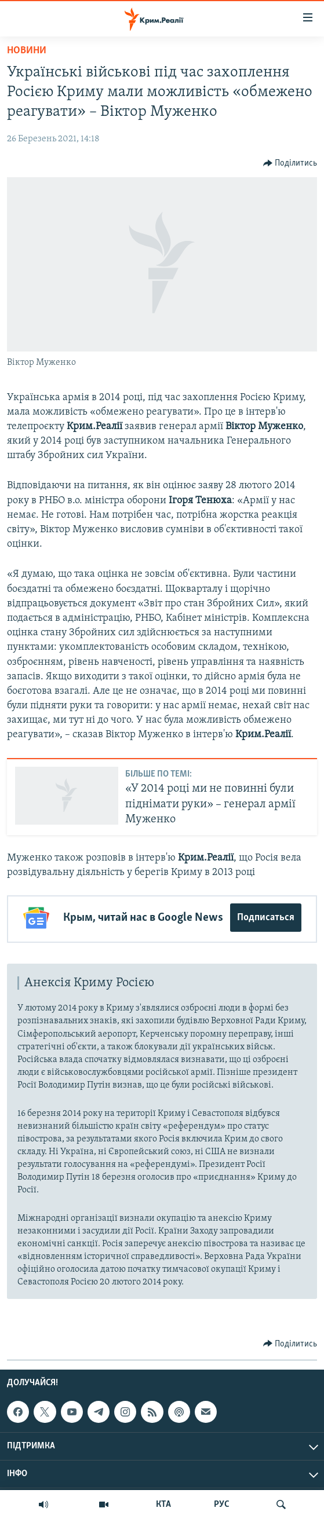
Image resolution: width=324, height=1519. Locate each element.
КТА (163, 1504)
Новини (26, 50)
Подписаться (265, 917)
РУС (222, 1504)
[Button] (290, 163)
